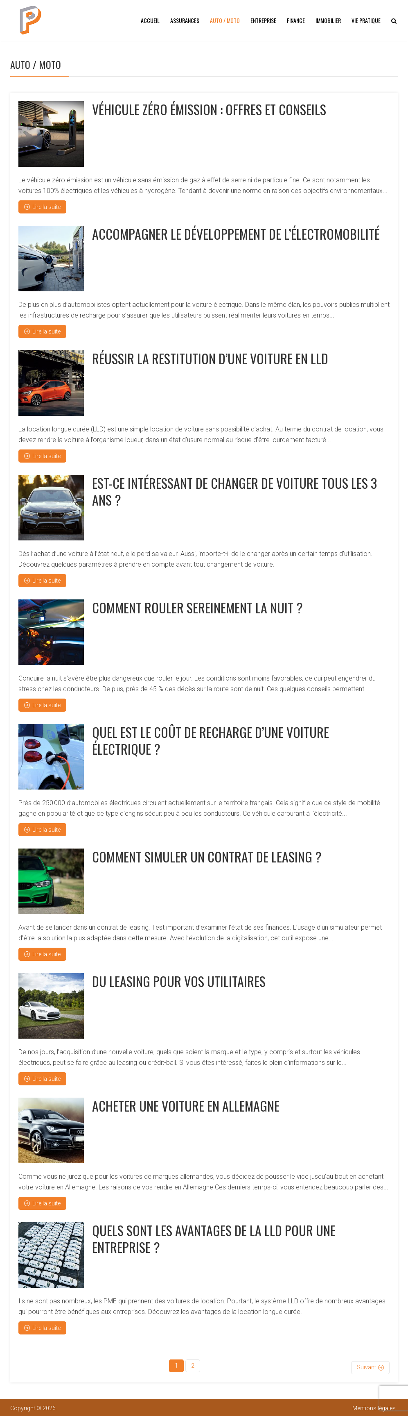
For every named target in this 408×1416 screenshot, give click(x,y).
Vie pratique (366, 20)
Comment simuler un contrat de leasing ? (207, 856)
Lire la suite (42, 207)
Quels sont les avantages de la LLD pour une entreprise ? (214, 1238)
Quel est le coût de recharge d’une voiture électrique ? (210, 740)
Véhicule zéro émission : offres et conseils (209, 109)
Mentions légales (374, 1406)
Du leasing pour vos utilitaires (179, 981)
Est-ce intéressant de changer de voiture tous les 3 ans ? (234, 491)
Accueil (150, 20)
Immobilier (328, 20)
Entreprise (263, 20)
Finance (296, 20)
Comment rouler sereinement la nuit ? (197, 607)
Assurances (184, 20)
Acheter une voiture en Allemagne (186, 1105)
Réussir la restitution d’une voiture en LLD (210, 358)
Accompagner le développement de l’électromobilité (236, 233)
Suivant (366, 1365)
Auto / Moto (225, 20)
